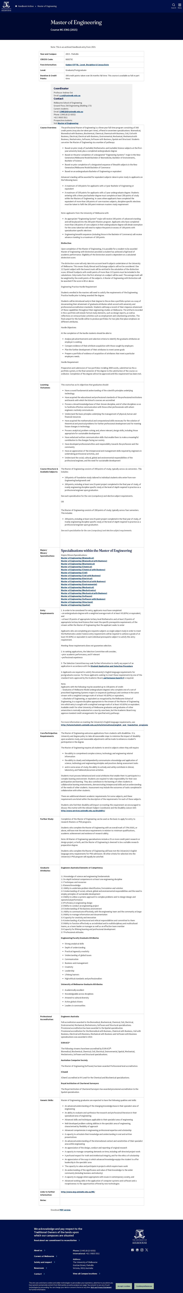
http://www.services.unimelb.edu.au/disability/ (83, 810)
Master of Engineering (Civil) (74, 572)
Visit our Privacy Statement (101, 1287)
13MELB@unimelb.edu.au (71, 112)
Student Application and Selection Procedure (112, 666)
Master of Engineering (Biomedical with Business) (84, 561)
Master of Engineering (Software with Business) (83, 599)
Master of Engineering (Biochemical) (78, 563)
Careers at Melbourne (44, 1256)
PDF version (65, 1210)
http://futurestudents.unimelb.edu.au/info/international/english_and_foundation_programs (104, 725)
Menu (180, 6)
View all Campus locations (85, 1273)
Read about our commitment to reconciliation (55, 1240)
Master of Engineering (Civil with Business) (81, 575)
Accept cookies (124, 1286)
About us (38, 1250)
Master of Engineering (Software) (76, 596)
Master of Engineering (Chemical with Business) (83, 569)
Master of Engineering (68, 123)
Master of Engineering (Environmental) (79, 584)
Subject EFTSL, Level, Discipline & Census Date (87, 64)
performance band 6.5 (114, 678)
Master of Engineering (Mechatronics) (78, 590)
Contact (38, 1274)
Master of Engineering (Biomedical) (77, 558)
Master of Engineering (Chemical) (76, 566)
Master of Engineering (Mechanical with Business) (84, 593)
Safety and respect (43, 1262)
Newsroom (39, 1268)
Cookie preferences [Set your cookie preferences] (144, 1286)
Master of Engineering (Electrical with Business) (83, 581)
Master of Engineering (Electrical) (76, 578)
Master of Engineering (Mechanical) (77, 587)
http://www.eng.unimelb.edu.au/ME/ (78, 1191)
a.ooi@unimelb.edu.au (69, 95)
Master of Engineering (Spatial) (75, 605)
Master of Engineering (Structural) (77, 602)
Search (173, 6)
